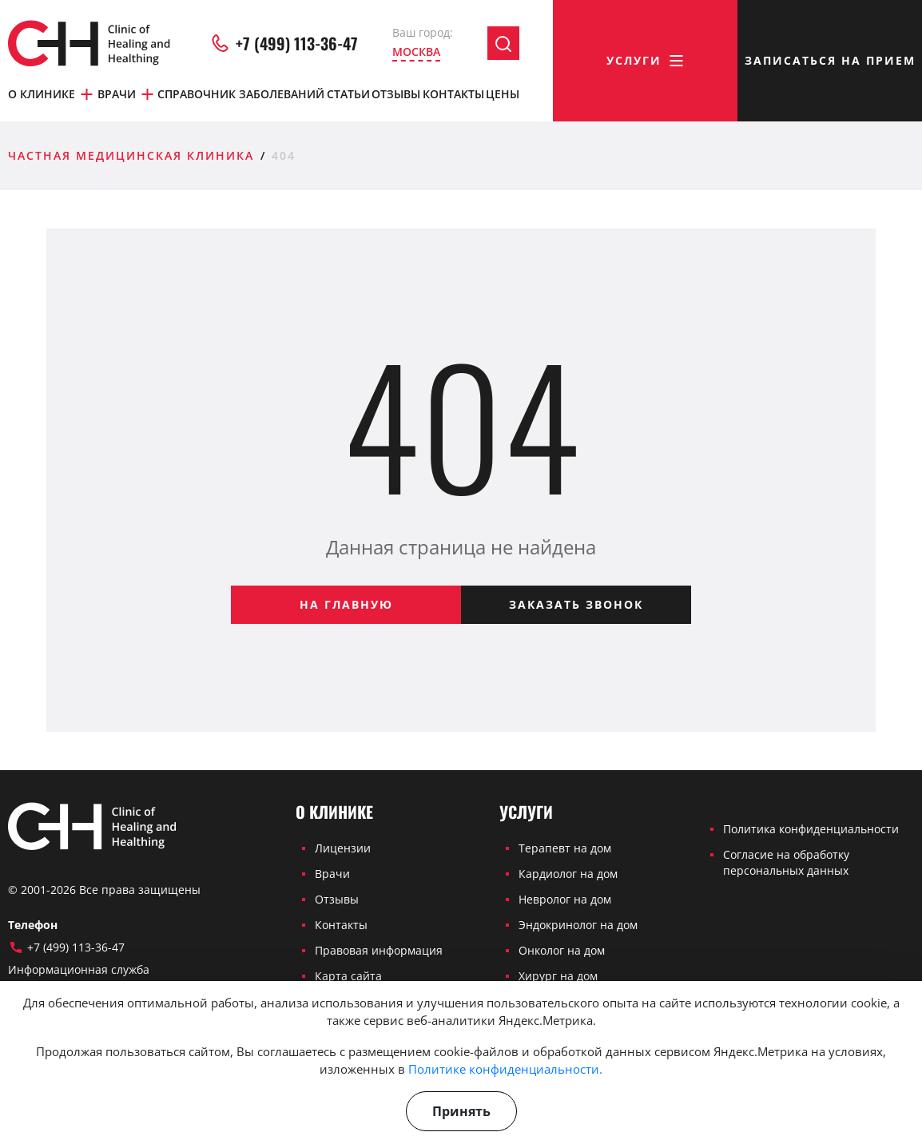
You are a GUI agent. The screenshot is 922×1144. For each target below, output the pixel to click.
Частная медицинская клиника (131, 155)
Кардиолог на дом (568, 873)
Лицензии (343, 848)
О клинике (51, 94)
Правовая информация (379, 950)
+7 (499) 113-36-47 (283, 43)
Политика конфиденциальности (811, 828)
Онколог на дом (562, 950)
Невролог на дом (565, 899)
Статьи (348, 93)
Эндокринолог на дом (578, 924)
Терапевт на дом (565, 848)
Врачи (126, 94)
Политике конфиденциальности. (505, 1069)
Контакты (453, 93)
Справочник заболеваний (240, 93)
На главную (346, 604)
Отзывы (396, 93)
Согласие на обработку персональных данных (786, 862)
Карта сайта (348, 975)
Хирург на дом (558, 975)
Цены (502, 93)
